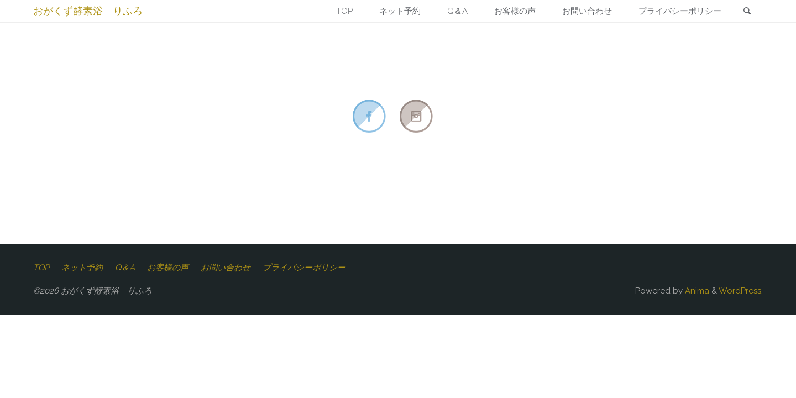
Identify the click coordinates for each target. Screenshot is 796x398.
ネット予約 (82, 268)
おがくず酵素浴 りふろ (88, 11)
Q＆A (125, 268)
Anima (696, 291)
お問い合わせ (225, 268)
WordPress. (741, 291)
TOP (41, 268)
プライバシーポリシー (304, 268)
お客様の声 (167, 268)
